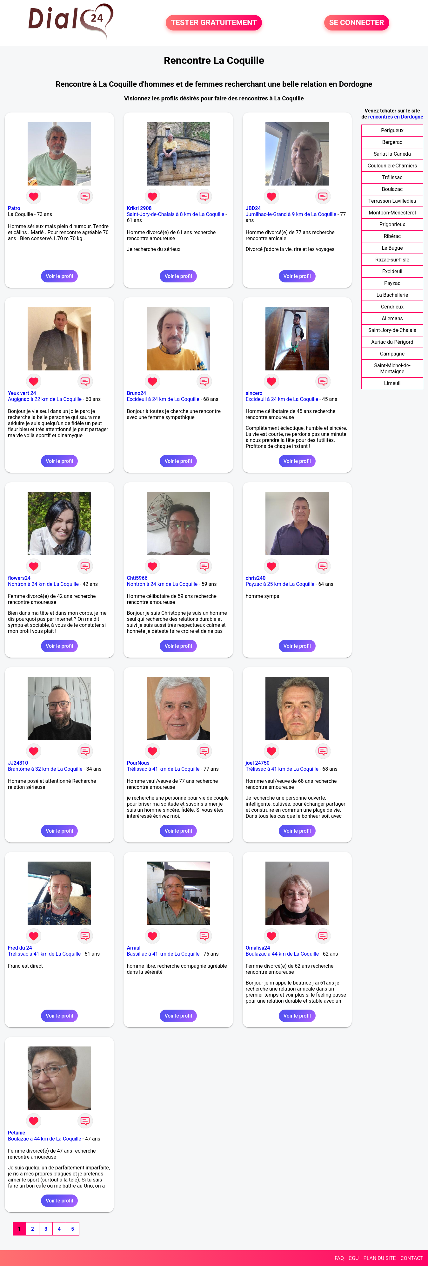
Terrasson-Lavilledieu (392, 201)
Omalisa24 (258, 948)
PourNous (138, 763)
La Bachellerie (392, 295)
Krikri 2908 (139, 208)
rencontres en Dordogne (395, 117)
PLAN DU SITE (380, 1258)
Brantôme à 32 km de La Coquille (45, 769)
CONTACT (411, 1258)
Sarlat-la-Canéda (392, 154)
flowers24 (19, 578)
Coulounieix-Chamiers (392, 166)
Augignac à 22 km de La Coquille (45, 399)
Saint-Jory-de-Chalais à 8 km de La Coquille (175, 214)
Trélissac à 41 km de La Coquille (163, 769)
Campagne (392, 354)
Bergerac (392, 142)
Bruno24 (136, 393)
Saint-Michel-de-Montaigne (392, 368)
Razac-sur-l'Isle (392, 260)
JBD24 (253, 208)
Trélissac (392, 177)
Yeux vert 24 (22, 393)
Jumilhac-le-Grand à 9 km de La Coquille (291, 214)
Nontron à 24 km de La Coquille (43, 584)
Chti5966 (137, 578)
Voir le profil (59, 276)
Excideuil (392, 271)
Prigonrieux (392, 224)
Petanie (16, 1133)
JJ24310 (18, 763)
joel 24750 (258, 763)
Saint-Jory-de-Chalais (392, 330)
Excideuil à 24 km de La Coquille (163, 399)
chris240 (256, 578)
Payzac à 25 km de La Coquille (280, 584)
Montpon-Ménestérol (392, 213)
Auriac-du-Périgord (392, 342)
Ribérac (392, 236)
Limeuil (392, 383)
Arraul (133, 948)
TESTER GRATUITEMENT (214, 22)
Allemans (392, 318)
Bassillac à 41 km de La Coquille (163, 954)
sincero (254, 393)
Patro (14, 208)
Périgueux (392, 130)
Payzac (392, 283)
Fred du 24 (20, 948)
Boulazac (392, 189)
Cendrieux (392, 307)
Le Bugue (392, 248)
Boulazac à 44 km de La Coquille (282, 954)
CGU (354, 1258)
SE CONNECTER (356, 22)
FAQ (339, 1258)
